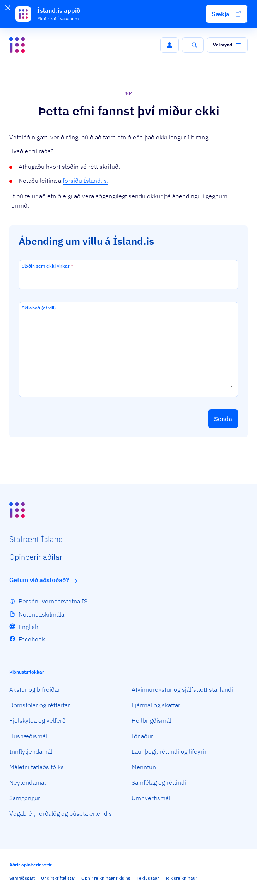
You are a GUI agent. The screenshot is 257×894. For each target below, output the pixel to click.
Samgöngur (24, 798)
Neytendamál (27, 782)
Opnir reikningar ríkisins (105, 878)
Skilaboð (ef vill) (39, 308)
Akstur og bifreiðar (34, 689)
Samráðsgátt (22, 878)
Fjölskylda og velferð (37, 720)
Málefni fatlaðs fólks (36, 767)
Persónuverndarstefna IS (53, 601)
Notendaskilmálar (43, 614)
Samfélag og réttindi (159, 782)
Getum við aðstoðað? (43, 580)
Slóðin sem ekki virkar (47, 266)
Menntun (144, 767)
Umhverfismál (151, 798)
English (28, 627)
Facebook (32, 639)
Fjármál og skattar (156, 705)
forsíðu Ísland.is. (85, 180)
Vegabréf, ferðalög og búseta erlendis (60, 813)
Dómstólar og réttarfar (39, 705)
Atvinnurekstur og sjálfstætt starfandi (182, 689)
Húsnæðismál (28, 736)
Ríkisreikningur (181, 878)
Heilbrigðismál (151, 720)
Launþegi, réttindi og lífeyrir (169, 751)
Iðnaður (142, 736)
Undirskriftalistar (58, 878)
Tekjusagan (148, 878)
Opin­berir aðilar (35, 557)
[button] (227, 14)
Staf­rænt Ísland (36, 539)
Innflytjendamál (30, 751)
